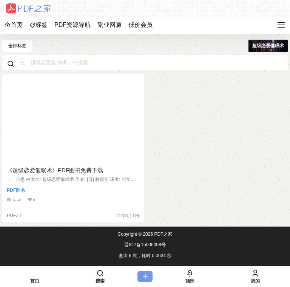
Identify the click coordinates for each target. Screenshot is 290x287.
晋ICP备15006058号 (144, 244)
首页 (14, 25)
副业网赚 (109, 25)
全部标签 (17, 45)
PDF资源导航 (72, 25)
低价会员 (140, 25)
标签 (38, 25)
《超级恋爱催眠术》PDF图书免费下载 (55, 170)
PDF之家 (162, 234)
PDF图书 (16, 190)
